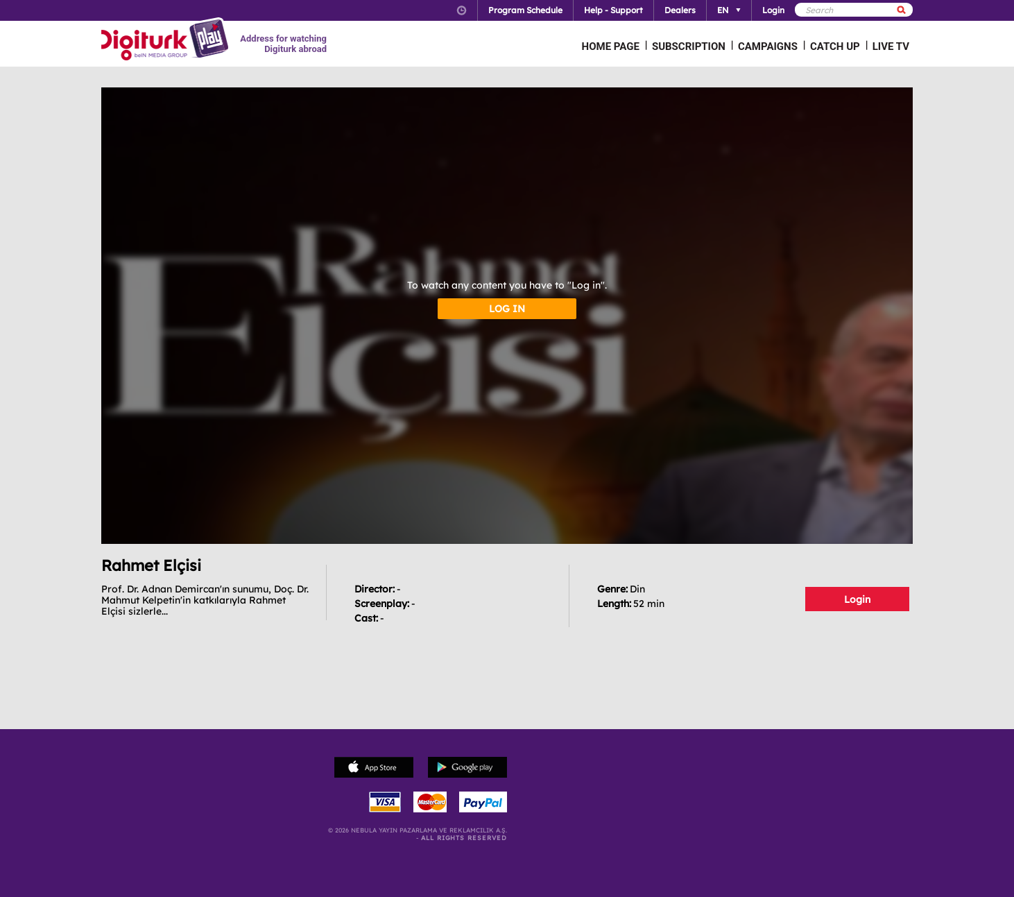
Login (857, 599)
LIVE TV (891, 46)
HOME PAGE (610, 46)
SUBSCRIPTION (688, 46)
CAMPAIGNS (768, 46)
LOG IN (507, 308)
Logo (166, 40)
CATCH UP (835, 46)
